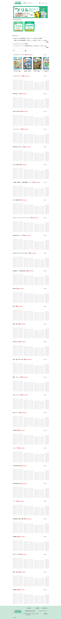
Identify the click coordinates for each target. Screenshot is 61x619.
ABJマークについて (32, 613)
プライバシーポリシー (43, 611)
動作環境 (45, 613)
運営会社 (23, 608)
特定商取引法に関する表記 (25, 611)
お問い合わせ (44, 608)
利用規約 (34, 608)
